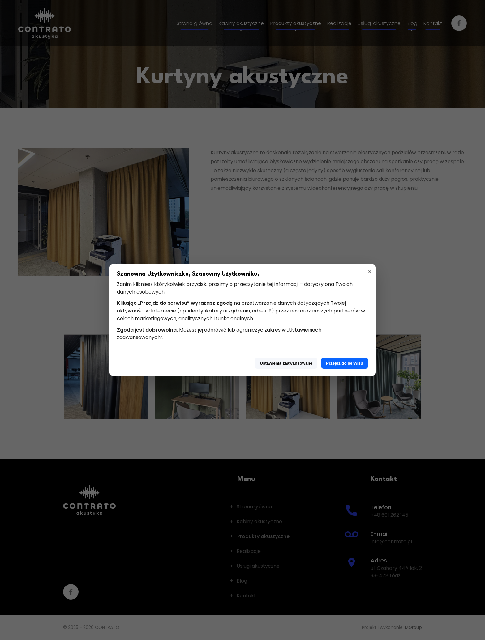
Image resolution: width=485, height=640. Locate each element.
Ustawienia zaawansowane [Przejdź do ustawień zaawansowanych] (286, 363)
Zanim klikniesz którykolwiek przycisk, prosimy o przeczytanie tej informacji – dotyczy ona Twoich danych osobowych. (235, 288)
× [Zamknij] (370, 271)
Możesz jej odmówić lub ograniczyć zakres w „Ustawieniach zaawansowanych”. (219, 333)
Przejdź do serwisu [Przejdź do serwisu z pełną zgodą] (344, 363)
